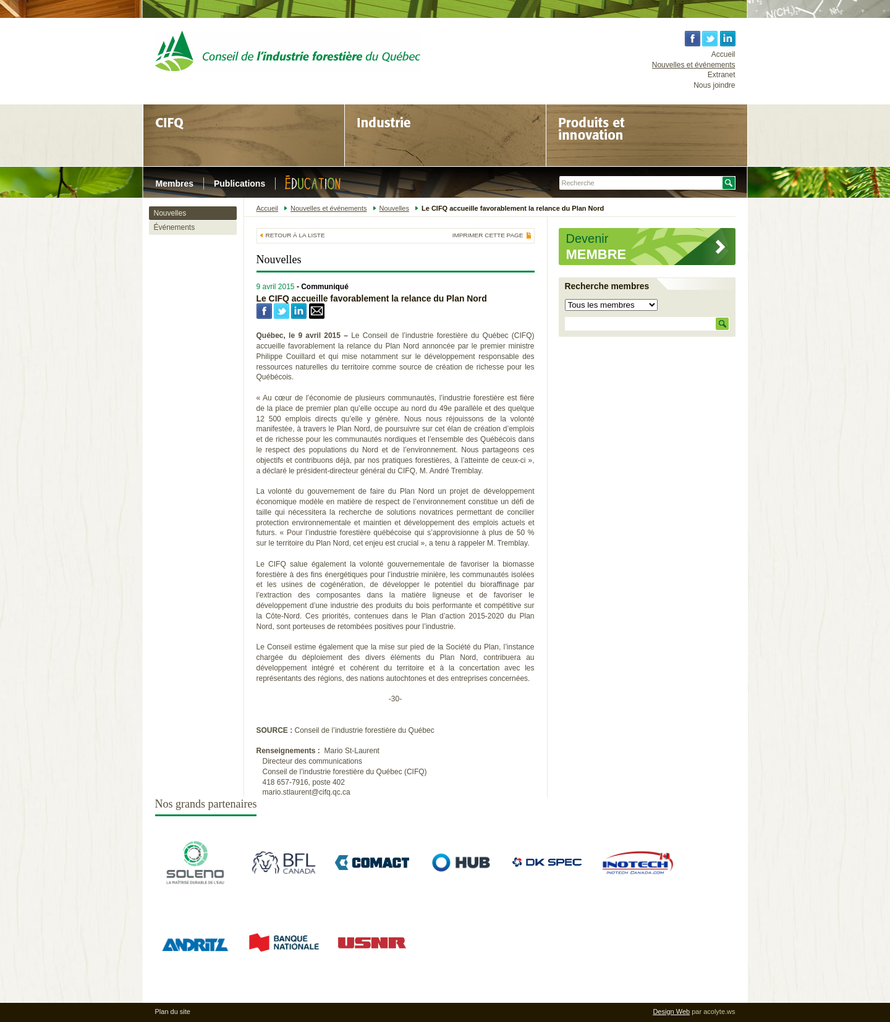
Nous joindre (714, 85)
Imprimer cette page (487, 235)
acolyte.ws (719, 1011)
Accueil (723, 54)
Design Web (671, 1011)
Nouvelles (170, 213)
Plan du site (172, 1011)
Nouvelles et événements (693, 65)
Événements (174, 227)
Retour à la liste (295, 235)
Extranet (721, 74)
